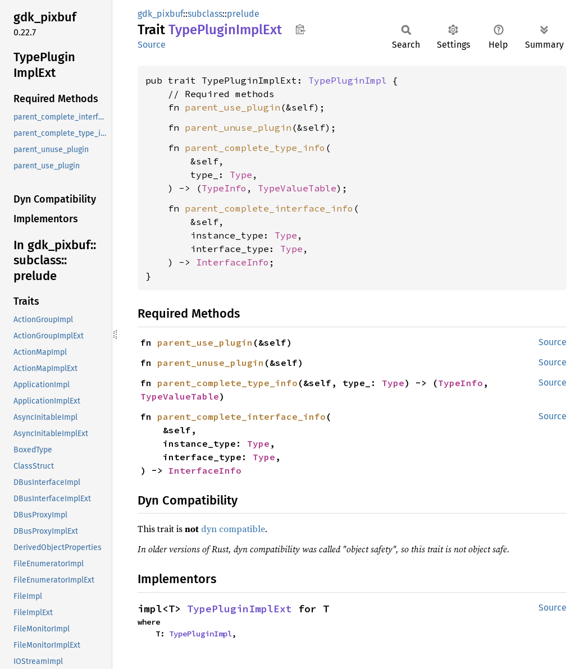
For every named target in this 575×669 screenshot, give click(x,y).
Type (241, 174)
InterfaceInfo (232, 262)
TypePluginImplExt (239, 608)
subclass (205, 13)
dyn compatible (233, 529)
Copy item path (300, 29)
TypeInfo (224, 188)
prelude (243, 13)
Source (152, 44)
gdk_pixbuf (160, 13)
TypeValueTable (297, 188)
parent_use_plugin (232, 107)
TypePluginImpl (347, 80)
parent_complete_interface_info (269, 208)
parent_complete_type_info (255, 147)
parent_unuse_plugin (238, 127)
